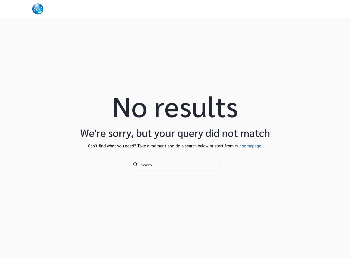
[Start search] (135, 164)
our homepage (248, 145)
